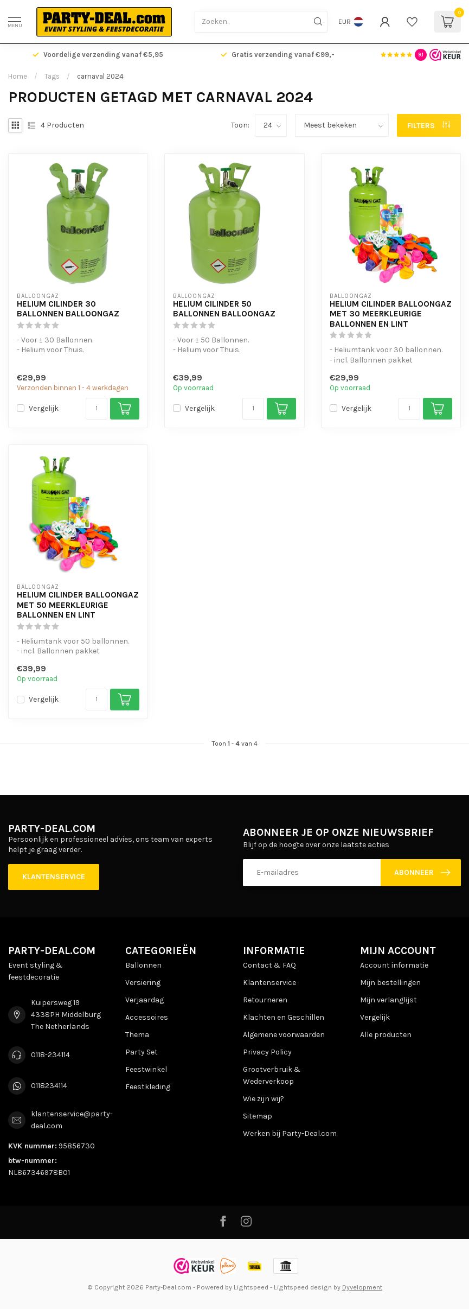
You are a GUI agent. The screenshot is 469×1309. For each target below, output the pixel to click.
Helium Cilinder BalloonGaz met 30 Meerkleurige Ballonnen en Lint (391, 314)
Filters (428, 125)
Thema (137, 1034)
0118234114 (49, 1085)
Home (17, 76)
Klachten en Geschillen (283, 1017)
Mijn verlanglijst (388, 1000)
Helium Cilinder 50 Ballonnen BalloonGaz (224, 309)
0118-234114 (50, 1054)
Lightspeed (251, 1287)
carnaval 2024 (100, 76)
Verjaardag (144, 1000)
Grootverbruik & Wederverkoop (272, 1075)
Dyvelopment (362, 1287)
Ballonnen (143, 965)
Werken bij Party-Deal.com (290, 1133)
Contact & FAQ (269, 965)
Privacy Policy (267, 1052)
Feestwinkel (146, 1069)
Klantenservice (53, 876)
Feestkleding (147, 1086)
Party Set (141, 1052)
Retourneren (265, 1000)
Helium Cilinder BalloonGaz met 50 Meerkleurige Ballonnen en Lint (78, 605)
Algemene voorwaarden (284, 1034)
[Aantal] (96, 409)
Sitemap (257, 1116)
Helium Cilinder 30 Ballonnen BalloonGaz (68, 309)
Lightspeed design (303, 1287)
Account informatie (394, 965)
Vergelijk (44, 408)
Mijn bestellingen (390, 982)
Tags (52, 76)
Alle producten (386, 1034)
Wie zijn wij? (263, 1098)
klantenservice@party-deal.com (72, 1119)
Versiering (142, 982)
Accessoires (146, 1017)
